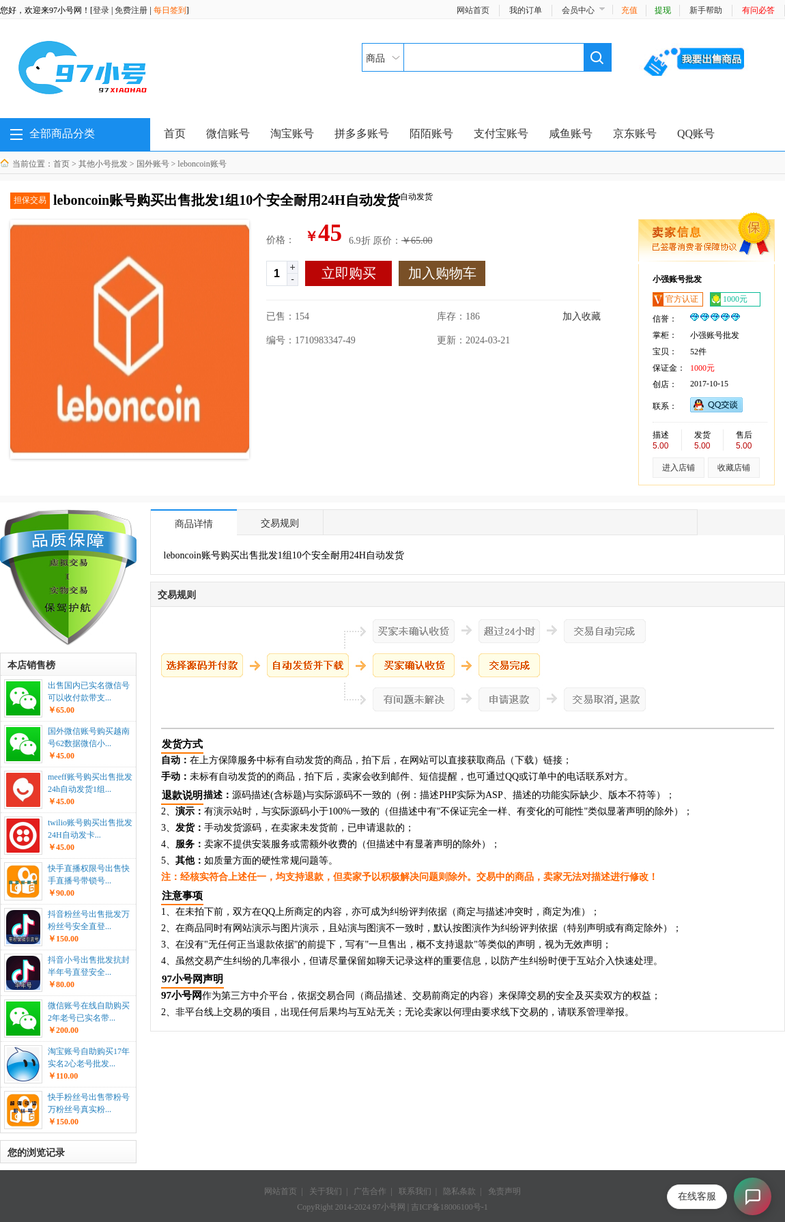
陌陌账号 (431, 133)
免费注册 (131, 10)
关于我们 (325, 1191)
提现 (663, 10)
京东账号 (635, 133)
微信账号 (228, 133)
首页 (175, 133)
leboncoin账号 (201, 164)
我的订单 (525, 10)
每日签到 (170, 10)
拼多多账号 (361, 133)
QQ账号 (696, 133)
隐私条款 (459, 1191)
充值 (629, 10)
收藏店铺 (733, 467)
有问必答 (758, 10)
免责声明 (504, 1191)
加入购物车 (442, 273)
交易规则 (280, 522)
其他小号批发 (103, 164)
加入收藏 (581, 316)
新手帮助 (705, 10)
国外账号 (153, 164)
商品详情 (194, 523)
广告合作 (370, 1191)
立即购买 (349, 273)
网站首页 (473, 10)
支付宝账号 (501, 133)
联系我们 (415, 1191)
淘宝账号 (292, 133)
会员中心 (578, 10)
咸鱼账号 (571, 133)
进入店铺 (678, 467)
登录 (101, 10)
